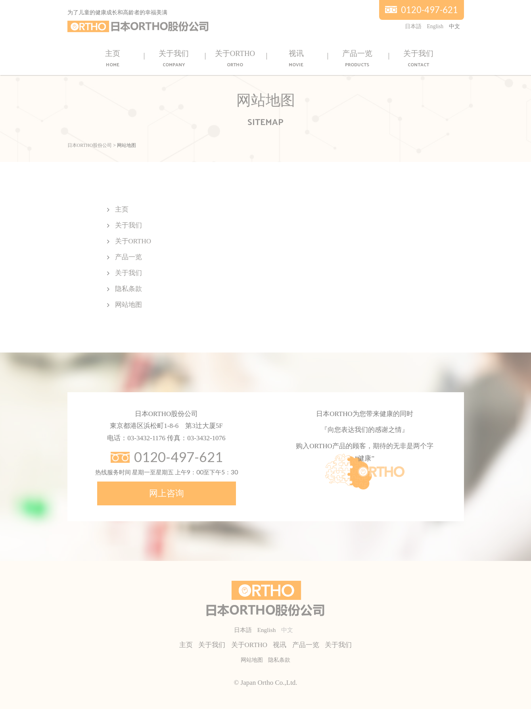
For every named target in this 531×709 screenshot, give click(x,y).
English (435, 26)
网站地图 (128, 304)
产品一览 (357, 59)
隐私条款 (128, 289)
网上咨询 (166, 493)
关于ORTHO (235, 59)
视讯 (296, 59)
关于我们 (173, 59)
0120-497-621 (429, 9)
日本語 (413, 26)
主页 (112, 59)
